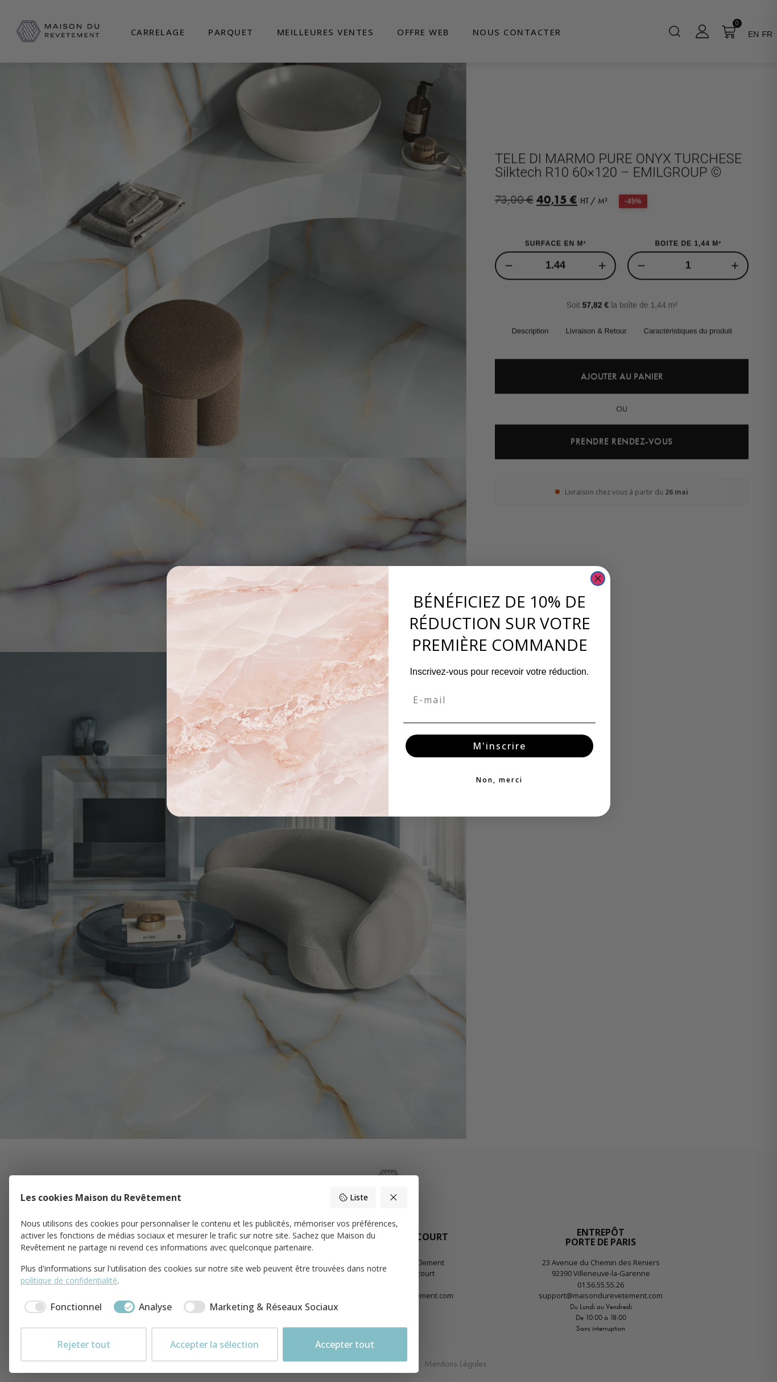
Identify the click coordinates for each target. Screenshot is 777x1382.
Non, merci (499, 780)
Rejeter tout (83, 1344)
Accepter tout (344, 1344)
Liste (353, 1197)
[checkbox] (61, 1307)
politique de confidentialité (68, 1280)
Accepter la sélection (214, 1344)
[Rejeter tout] (394, 1197)
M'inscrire (499, 746)
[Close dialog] (598, 578)
